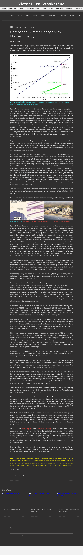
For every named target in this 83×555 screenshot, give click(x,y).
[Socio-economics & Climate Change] (41, 500)
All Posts (4, 15)
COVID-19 (42, 15)
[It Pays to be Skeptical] (14, 500)
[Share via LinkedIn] (19, 475)
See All (79, 490)
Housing (20, 15)
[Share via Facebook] (11, 475)
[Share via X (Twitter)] (15, 475)
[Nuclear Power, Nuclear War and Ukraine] (69, 500)
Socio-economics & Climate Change (41, 510)
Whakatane (52, 15)
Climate (12, 15)
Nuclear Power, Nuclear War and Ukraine (69, 510)
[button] (79, 15)
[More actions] (72, 27)
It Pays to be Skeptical (12, 509)
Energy (28, 15)
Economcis (72, 15)
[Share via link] (23, 475)
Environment (62, 15)
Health (35, 15)
